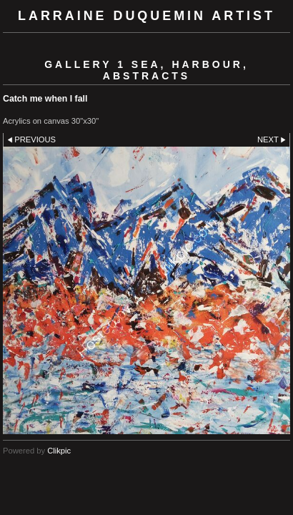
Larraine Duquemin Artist (146, 16)
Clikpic (59, 450)
